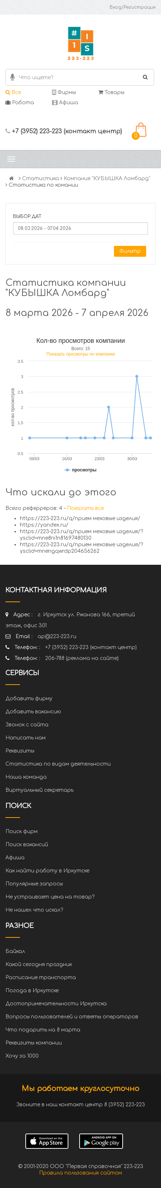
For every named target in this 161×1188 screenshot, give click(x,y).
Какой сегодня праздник (38, 964)
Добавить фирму (28, 698)
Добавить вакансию (33, 711)
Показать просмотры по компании (81, 354)
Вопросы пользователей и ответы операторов (71, 1016)
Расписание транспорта (40, 977)
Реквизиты (19, 751)
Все (13, 92)
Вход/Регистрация (133, 7)
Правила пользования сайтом (80, 1173)
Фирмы (64, 92)
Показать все (85, 508)
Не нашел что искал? (34, 910)
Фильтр (130, 251)
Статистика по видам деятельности (58, 764)
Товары (111, 92)
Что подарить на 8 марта (42, 1030)
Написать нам (25, 738)
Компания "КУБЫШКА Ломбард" (107, 178)
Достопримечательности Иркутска (56, 1003)
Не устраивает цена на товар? (49, 897)
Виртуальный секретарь (39, 790)
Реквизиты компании (33, 1043)
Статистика (40, 178)
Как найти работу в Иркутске (47, 870)
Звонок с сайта (26, 724)
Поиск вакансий (26, 844)
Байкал (15, 951)
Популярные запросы (34, 884)
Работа (19, 102)
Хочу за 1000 (22, 1056)
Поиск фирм (21, 831)
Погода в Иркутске (32, 990)
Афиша (65, 102)
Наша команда (26, 777)
